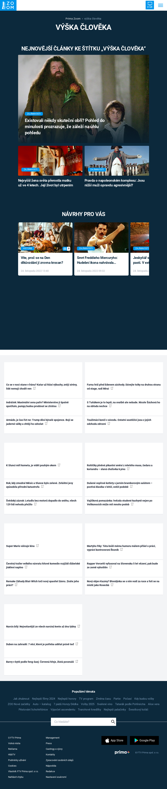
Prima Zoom (73, 18)
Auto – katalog (42, 704)
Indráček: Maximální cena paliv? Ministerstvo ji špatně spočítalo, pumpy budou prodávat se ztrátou (37, 404)
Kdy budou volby (144, 698)
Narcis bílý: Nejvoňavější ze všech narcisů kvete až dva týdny (43, 626)
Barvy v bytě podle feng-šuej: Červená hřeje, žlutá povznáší (42, 661)
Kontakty (50, 754)
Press (49, 743)
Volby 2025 (87, 704)
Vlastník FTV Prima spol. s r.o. (23, 771)
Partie (117, 698)
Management (52, 737)
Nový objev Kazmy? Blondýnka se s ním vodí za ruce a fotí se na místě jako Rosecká (123, 583)
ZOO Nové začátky (19, 704)
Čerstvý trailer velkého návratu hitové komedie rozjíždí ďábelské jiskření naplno (43, 565)
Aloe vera (153, 704)
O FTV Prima (14, 737)
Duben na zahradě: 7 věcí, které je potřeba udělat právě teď (42, 644)
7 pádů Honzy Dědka (66, 704)
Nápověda (51, 765)
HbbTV (11, 754)
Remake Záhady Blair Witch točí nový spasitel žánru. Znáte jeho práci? (42, 583)
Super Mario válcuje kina (22, 545)
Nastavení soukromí (56, 777)
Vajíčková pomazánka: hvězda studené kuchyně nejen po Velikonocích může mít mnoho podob (119, 502)
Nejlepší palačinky (115, 709)
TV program (86, 698)
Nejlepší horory (67, 698)
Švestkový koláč (138, 709)
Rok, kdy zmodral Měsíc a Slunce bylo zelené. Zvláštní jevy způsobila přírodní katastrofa (39, 485)
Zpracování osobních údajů (59, 760)
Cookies (12, 765)
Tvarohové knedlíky (89, 709)
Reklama (12, 749)
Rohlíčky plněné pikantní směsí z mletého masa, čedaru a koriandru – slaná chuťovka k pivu (120, 467)
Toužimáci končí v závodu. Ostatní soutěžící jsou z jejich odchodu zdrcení (119, 421)
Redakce (50, 771)
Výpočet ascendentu (63, 709)
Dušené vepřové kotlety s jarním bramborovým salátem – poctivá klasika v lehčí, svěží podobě (119, 485)
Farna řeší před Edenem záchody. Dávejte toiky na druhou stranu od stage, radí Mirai (124, 386)
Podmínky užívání (17, 760)
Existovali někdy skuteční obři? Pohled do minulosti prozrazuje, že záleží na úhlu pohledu (65, 126)
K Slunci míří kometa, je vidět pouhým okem (33, 465)
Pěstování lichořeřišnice (33, 709)
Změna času (103, 698)
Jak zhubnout (21, 698)
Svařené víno (104, 704)
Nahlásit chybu (15, 777)
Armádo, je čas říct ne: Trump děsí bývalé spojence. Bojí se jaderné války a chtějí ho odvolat (39, 421)
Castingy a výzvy (54, 749)
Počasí (127, 698)
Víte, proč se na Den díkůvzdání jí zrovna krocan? (42, 260)
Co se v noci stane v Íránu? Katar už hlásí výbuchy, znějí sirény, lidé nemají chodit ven (41, 386)
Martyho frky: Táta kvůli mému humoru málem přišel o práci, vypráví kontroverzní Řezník (121, 548)
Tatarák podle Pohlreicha (130, 704)
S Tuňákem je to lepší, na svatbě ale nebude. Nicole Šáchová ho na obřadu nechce (123, 404)
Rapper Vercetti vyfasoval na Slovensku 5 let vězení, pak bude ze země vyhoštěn (122, 565)
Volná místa (14, 743)
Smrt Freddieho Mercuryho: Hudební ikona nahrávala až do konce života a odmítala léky (99, 260)
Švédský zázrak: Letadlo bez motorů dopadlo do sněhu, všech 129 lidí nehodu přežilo (41, 502)
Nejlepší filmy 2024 (43, 698)
